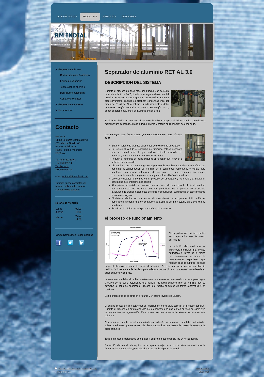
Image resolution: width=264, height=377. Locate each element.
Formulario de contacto (67, 189)
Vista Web (204, 371)
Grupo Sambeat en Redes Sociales (74, 235)
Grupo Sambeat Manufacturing (71, 140)
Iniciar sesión (202, 368)
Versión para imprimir (68, 368)
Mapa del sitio (89, 368)
